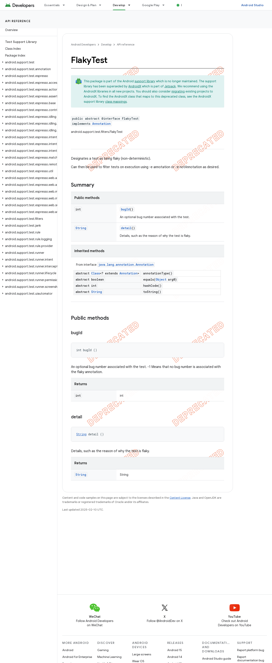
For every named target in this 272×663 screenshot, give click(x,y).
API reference (18, 21)
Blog (184, 5)
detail (126, 228)
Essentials (52, 5)
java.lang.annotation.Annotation (126, 265)
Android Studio (252, 5)
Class (95, 273)
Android (67, 650)
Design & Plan (86, 5)
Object (161, 279)
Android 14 (174, 657)
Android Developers (83, 44)
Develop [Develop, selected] (119, 5)
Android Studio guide (216, 658)
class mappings (116, 102)
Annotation (101, 124)
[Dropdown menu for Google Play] (165, 5)
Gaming (103, 650)
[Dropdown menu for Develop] (131, 5)
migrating (178, 91)
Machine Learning (109, 657)
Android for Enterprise (77, 657)
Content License (180, 498)
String (80, 228)
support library (145, 81)
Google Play (151, 5)
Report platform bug (250, 650)
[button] (27, 62)
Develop (106, 44)
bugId (125, 209)
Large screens (141, 654)
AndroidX (134, 86)
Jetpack (170, 86)
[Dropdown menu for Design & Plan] (102, 5)
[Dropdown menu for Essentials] (65, 5)
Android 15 (174, 650)
